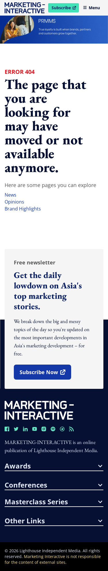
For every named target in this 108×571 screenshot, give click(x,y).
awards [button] (53, 466)
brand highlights (23, 209)
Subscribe (65, 8)
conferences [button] (53, 485)
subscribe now (45, 374)
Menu (91, 7)
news (10, 195)
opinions (14, 202)
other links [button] (53, 520)
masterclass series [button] (53, 501)
